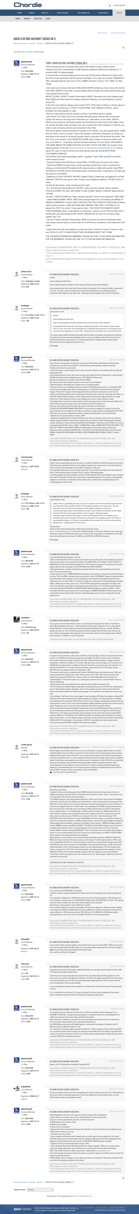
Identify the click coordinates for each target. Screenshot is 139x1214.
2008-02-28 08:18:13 (116, 1111)
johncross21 (26, 272)
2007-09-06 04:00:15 (116, 496)
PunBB (58, 1196)
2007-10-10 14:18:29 (117, 942)
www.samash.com (103, 1151)
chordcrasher (27, 457)
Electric (40, 43)
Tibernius (25, 964)
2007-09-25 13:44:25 (116, 887)
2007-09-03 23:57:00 (116, 274)
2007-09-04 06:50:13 (116, 360)
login (23, 52)
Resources (103, 13)
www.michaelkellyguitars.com (61, 531)
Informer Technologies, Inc (82, 1196)
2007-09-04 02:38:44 (116, 308)
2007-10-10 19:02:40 (117, 966)
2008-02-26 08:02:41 (116, 1061)
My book (83, 13)
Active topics (102, 33)
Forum (119, 13)
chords (122, 1210)
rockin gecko (26, 745)
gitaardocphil (26, 62)
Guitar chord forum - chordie (24, 43)
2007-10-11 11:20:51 (117, 1009)
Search (27, 19)
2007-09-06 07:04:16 (117, 554)
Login (48, 19)
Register (38, 19)
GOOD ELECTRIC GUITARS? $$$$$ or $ (35, 38)
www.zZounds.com (77, 148)
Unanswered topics (118, 33)
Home (19, 13)
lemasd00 (25, 939)
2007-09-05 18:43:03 (116, 459)
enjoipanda (25, 1087)
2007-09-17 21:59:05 (82, 747)
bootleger (25, 306)
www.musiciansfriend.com (104, 148)
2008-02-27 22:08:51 (116, 1089)
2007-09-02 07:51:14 (81, 64)
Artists (45, 13)
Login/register (119, 5)
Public (62, 13)
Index (18, 19)
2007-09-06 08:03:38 (116, 620)
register (30, 52)
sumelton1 (25, 618)
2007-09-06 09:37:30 (116, 652)
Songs (31, 13)
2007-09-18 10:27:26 (117, 786)
